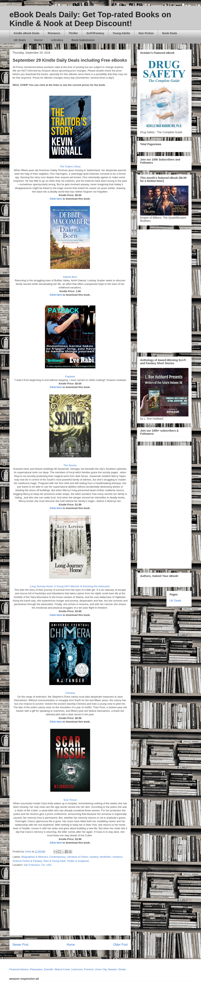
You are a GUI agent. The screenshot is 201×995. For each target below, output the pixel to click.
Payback (70, 376)
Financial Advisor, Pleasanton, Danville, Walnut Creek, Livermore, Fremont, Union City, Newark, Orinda (67, 969)
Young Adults (121, 33)
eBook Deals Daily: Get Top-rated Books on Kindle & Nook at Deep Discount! (90, 19)
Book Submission (83, 40)
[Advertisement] (107, 904)
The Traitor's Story (70, 166)
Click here (56, 198)
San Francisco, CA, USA (37, 864)
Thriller (73, 33)
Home (71, 944)
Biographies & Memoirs (35, 856)
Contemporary (57, 856)
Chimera (70, 692)
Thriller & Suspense (78, 860)
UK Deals (20, 40)
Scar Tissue (70, 799)
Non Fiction (146, 33)
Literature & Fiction (77, 856)
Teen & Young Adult (54, 860)
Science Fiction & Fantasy (27, 860)
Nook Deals (169, 33)
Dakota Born (70, 276)
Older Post (120, 944)
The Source (70, 465)
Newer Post (20, 944)
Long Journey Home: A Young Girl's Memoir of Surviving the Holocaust (70, 586)
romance (117, 856)
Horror (38, 40)
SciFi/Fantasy (95, 33)
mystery (94, 856)
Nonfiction (105, 856)
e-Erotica (57, 40)
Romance (54, 33)
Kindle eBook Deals (26, 33)
